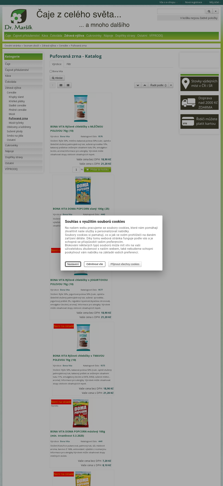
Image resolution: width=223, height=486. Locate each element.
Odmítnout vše (94, 264)
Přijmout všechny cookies (125, 264)
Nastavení (73, 264)
